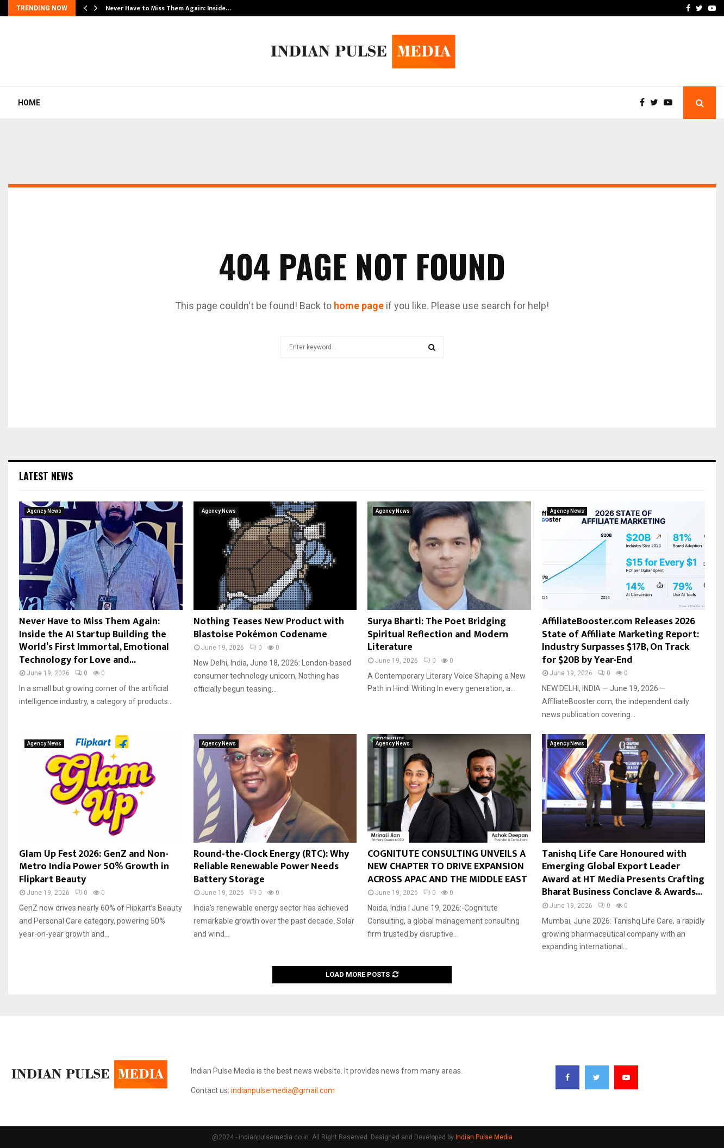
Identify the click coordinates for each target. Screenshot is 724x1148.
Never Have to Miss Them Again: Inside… (168, 8)
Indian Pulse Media (484, 1137)
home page (359, 305)
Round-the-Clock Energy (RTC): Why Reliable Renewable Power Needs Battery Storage (271, 867)
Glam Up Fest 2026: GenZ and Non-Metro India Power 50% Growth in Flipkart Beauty (94, 867)
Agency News (44, 511)
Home (29, 102)
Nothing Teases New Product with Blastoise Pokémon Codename (269, 627)
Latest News (46, 476)
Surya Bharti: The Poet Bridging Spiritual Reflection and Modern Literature (437, 634)
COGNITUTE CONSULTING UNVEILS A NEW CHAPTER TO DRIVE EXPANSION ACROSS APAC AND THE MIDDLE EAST (447, 867)
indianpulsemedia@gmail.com (283, 1090)
